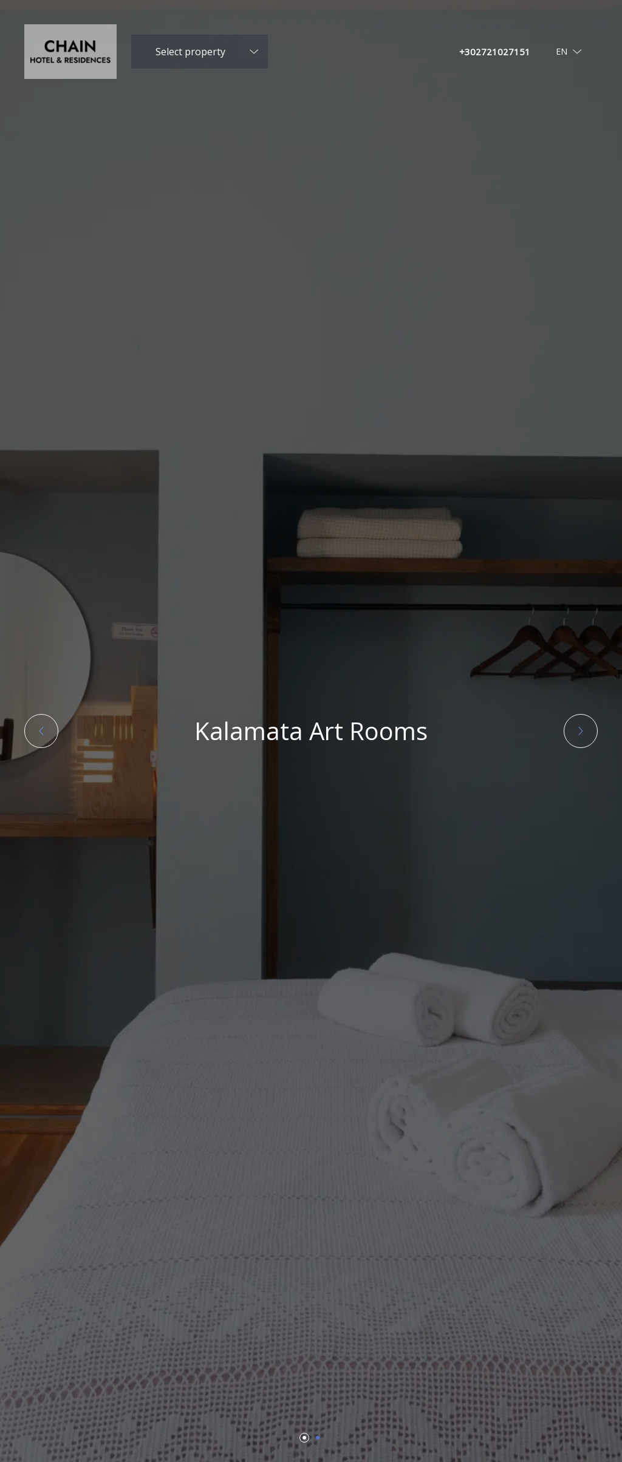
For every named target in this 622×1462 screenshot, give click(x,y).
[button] (41, 731)
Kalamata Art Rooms (311, 731)
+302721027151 (494, 52)
